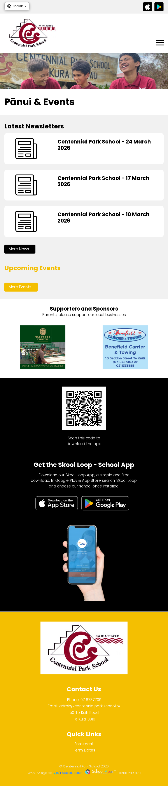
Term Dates (84, 750)
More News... (20, 249)
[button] (17, 6)
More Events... (21, 287)
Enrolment (84, 743)
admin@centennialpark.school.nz (90, 706)
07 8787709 (90, 699)
